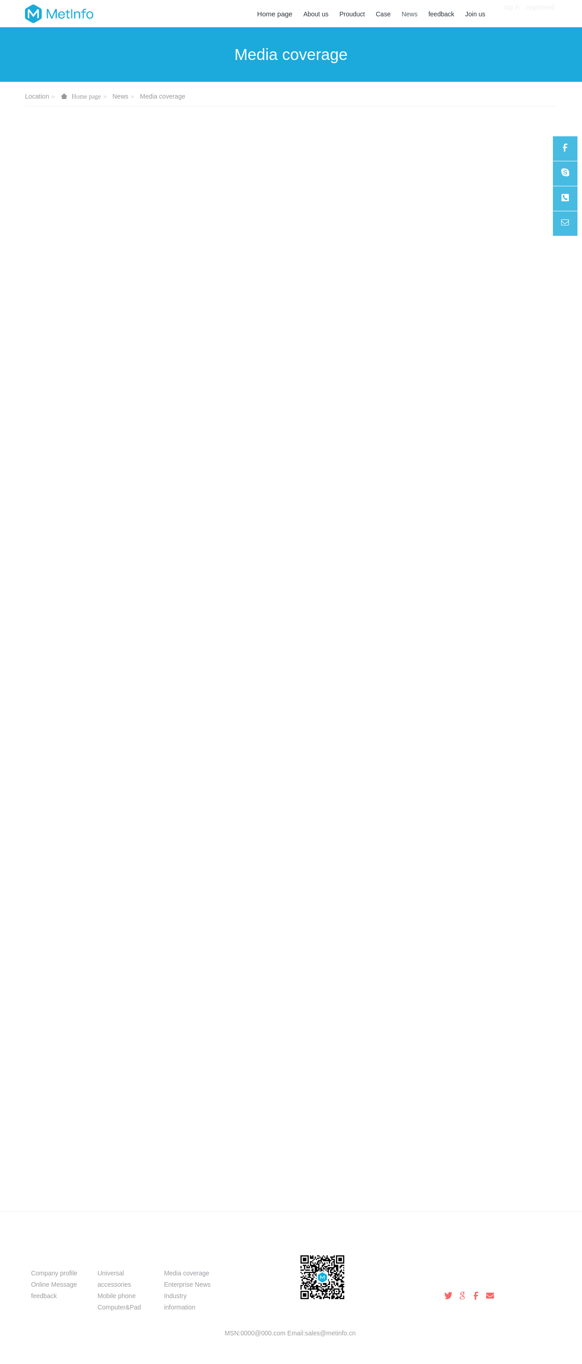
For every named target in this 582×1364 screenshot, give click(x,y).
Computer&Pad (119, 1307)
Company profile (54, 1273)
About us (49, 1257)
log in (511, 13)
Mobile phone (116, 1295)
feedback (44, 1295)
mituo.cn (345, 1344)
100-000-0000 (464, 1278)
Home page (275, 14)
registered (541, 13)
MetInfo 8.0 (276, 1344)
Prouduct (115, 1257)
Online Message (54, 1284)
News (120, 96)
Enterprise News (187, 1284)
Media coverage (163, 96)
